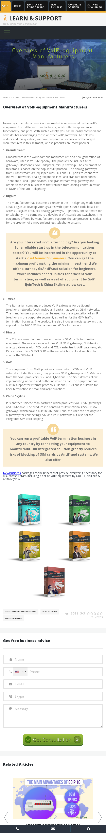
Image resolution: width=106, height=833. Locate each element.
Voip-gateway (49, 611)
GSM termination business (46, 258)
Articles (15, 97)
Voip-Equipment (13, 618)
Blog (5, 97)
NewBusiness (12, 473)
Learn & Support (35, 18)
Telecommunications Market (20, 611)
